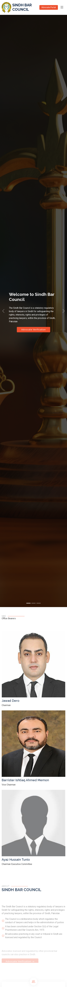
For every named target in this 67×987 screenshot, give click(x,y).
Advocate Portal (48, 7)
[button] (3, 311)
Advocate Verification (33, 329)
